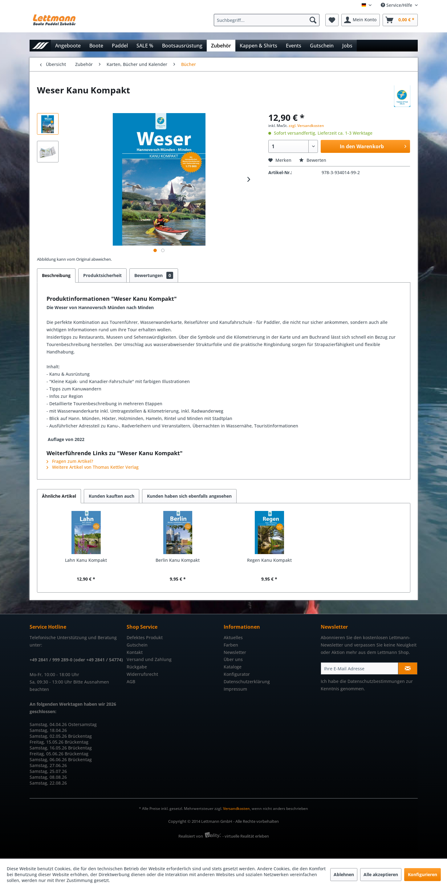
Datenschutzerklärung (247, 681)
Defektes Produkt (145, 637)
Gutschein (137, 645)
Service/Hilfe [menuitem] (397, 5)
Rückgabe (137, 667)
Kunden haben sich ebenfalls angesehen (189, 496)
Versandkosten (236, 808)
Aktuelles (233, 637)
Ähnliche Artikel (59, 496)
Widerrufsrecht (142, 674)
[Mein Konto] (360, 20)
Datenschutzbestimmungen (376, 681)
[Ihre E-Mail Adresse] (359, 668)
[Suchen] (313, 20)
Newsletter (235, 652)
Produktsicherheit (102, 275)
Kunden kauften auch (111, 496)
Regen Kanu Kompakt (269, 560)
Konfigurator (237, 674)
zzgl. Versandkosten (306, 125)
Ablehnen (344, 874)
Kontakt (135, 652)
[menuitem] (268, 20)
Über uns (233, 659)
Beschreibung (56, 275)
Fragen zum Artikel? (70, 461)
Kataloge (233, 667)
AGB (131, 681)
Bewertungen (153, 275)
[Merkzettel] (332, 20)
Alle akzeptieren (381, 874)
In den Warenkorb (373, 145)
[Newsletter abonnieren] (407, 668)
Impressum (235, 689)
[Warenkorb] (400, 20)
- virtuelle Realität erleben (245, 836)
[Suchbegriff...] (266, 20)
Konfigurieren (422, 874)
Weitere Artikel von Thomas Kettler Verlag (93, 467)
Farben (231, 645)
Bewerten (312, 160)
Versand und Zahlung (149, 659)
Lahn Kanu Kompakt (86, 560)
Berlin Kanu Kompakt (178, 560)
